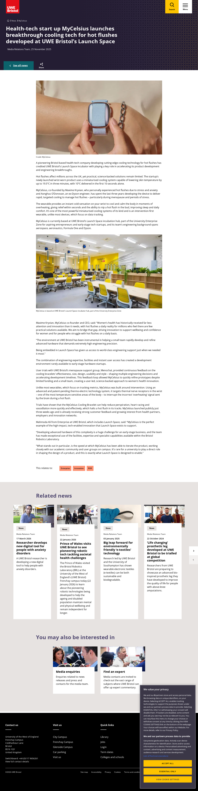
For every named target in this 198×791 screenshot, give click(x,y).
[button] (41, 65)
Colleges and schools (112, 757)
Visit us (57, 757)
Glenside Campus (63, 747)
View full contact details (17, 761)
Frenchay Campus (63, 742)
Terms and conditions (133, 772)
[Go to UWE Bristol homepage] (8, 20)
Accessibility (96, 772)
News (14, 20)
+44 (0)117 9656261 (28, 758)
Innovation (79, 468)
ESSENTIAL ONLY (167, 771)
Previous (193, 559)
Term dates (106, 752)
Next (193, 550)
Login (103, 747)
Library (104, 737)
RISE (90, 468)
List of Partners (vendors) (156, 756)
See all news (20, 65)
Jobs (102, 742)
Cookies (117, 772)
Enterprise (65, 468)
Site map (84, 772)
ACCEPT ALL (168, 763)
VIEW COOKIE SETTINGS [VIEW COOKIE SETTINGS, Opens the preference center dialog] (167, 779)
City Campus (60, 737)
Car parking (59, 752)
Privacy (108, 772)
